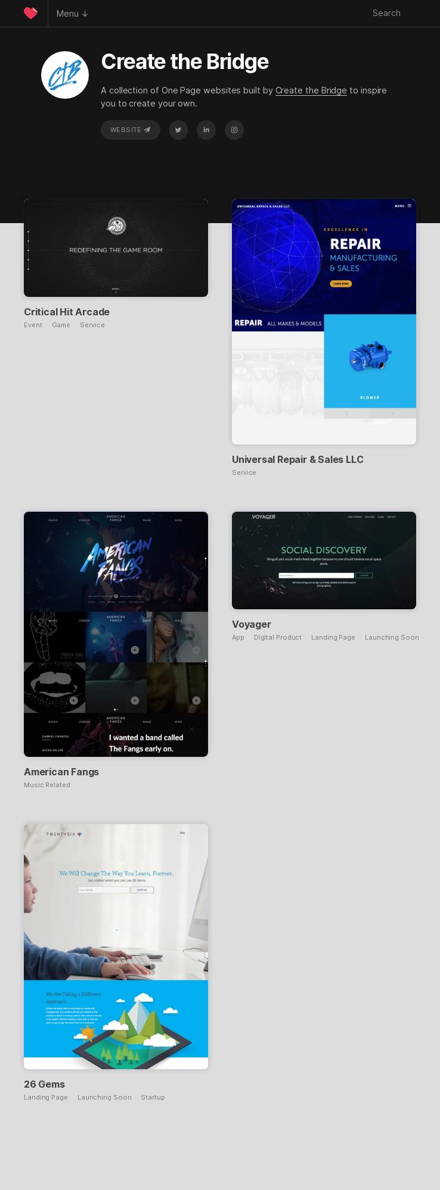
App (238, 637)
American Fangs (61, 772)
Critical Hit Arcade (67, 312)
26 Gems (44, 1084)
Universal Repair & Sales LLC (297, 459)
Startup (153, 1097)
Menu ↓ (73, 13)
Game (61, 325)
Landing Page (333, 637)
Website (130, 130)
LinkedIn (206, 129)
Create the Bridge (311, 90)
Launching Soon (392, 637)
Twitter (178, 129)
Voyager (251, 624)
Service (92, 325)
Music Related (47, 785)
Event (33, 325)
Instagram (234, 129)
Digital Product (278, 637)
